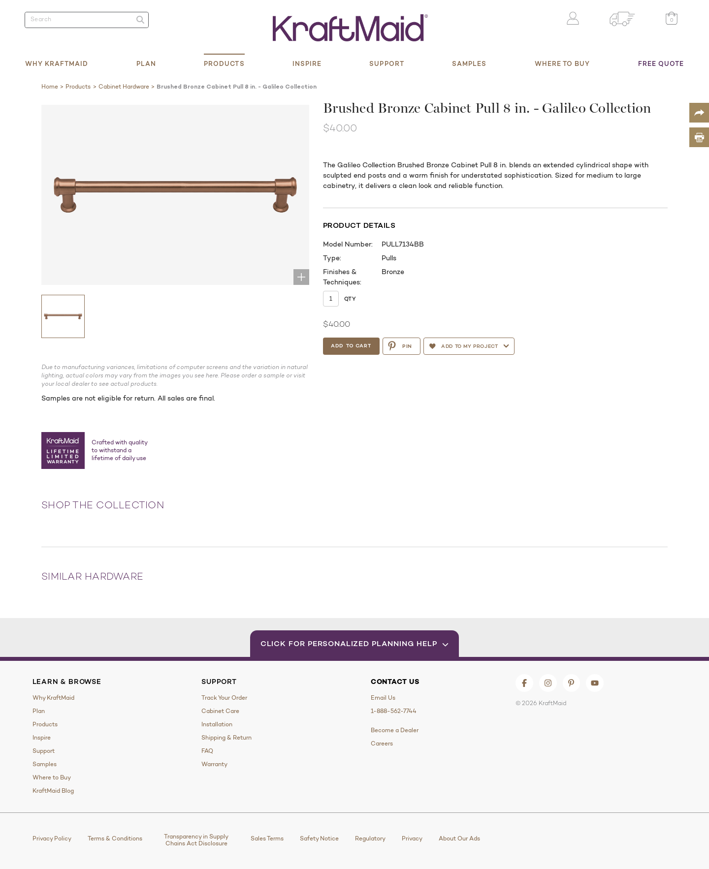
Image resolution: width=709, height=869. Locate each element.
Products (224, 63)
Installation (216, 724)
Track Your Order (224, 697)
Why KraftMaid (57, 63)
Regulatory (370, 838)
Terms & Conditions (115, 838)
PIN (401, 346)
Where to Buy (562, 63)
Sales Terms (267, 838)
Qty (350, 298)
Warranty (214, 764)
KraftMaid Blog (53, 790)
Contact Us (395, 681)
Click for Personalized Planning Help (354, 643)
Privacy (412, 838)
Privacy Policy (51, 838)
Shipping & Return (226, 737)
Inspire (307, 63)
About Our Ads (459, 838)
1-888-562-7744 (394, 711)
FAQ (207, 750)
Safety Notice (319, 838)
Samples (469, 63)
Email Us (383, 697)
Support (386, 63)
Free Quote (661, 63)
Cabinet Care (220, 711)
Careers (382, 743)
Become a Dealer (395, 730)
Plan (146, 63)
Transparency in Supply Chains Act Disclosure (196, 840)
